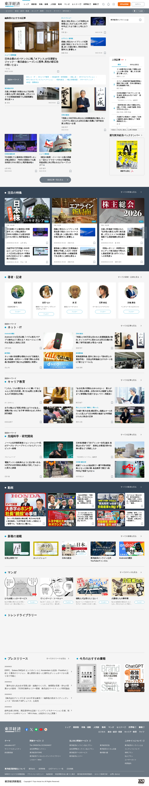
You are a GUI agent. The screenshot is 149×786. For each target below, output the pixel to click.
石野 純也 (103, 303)
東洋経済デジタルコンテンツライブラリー (45, 756)
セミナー (75, 4)
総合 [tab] (119, 64)
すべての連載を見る (129, 536)
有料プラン (129, 752)
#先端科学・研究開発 (60, 77)
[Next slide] (144, 232)
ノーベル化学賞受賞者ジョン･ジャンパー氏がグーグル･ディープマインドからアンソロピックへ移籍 (23, 445)
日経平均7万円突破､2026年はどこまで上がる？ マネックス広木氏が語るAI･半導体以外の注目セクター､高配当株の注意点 (18, 253)
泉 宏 (74, 303)
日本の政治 (66, 558)
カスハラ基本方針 (101, 774)
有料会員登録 (124, 4)
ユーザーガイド (130, 760)
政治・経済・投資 (22, 11)
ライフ (48, 11)
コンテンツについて (132, 749)
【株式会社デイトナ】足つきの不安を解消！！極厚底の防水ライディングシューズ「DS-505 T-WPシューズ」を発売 (36, 699)
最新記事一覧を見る (55, 180)
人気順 (53, 4)
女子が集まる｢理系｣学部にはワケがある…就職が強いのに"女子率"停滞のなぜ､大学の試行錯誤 (23, 410)
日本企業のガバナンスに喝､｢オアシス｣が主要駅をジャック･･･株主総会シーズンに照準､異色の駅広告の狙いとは (32, 61)
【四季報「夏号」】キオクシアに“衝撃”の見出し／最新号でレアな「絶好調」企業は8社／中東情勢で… (134, 517)
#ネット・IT (30, 77)
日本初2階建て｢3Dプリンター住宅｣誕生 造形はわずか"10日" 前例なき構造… (129, 95)
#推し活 (73, 77)
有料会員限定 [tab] (134, 64)
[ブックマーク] (58, 71)
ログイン (138, 4)
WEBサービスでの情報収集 (15, 774)
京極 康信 (131, 303)
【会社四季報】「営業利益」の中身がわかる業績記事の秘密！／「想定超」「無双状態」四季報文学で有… (85, 499)
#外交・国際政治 (32, 82)
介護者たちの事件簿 (120, 598)
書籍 (95, 4)
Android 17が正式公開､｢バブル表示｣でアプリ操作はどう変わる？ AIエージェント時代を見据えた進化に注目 (23, 340)
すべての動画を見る (129, 487)
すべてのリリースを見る (56, 658)
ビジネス (9, 11)
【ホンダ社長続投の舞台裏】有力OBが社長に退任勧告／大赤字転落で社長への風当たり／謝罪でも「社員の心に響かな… (23, 521)
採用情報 (42, 769)
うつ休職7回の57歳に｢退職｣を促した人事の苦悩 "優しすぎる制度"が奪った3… (129, 71)
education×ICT (10, 745)
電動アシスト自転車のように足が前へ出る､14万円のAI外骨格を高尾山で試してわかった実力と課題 (23, 465)
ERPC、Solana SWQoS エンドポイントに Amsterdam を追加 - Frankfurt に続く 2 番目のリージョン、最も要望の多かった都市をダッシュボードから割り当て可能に (37, 673)
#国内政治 (60, 80)
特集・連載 (43, 4)
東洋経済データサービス (78, 752)
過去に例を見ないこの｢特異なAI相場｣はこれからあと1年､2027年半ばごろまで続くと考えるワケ (75, 25)
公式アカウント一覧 (56, 769)
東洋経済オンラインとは (120, 20)
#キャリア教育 (43, 77)
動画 (60, 4)
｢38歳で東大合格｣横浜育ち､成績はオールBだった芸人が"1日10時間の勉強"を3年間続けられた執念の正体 (94, 413)
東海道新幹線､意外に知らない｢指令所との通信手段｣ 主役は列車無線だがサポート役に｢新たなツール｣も (94, 359)
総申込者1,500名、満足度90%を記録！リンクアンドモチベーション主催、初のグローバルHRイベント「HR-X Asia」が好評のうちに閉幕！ (37, 712)
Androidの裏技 (125, 558)
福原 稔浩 (18, 303)
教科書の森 (104, 752)
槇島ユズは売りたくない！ (87, 598)
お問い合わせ (115, 774)
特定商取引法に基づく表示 (65, 774)
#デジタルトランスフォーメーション (40, 80)
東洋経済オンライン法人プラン (80, 745)
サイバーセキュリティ (13, 749)
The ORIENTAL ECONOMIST (40, 745)
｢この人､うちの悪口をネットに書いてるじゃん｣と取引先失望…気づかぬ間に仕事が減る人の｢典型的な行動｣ (23, 391)
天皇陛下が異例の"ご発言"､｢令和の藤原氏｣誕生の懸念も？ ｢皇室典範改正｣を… (129, 119)
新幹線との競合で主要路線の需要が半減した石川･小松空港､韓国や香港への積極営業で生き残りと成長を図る (66, 252)
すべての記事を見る (129, 326)
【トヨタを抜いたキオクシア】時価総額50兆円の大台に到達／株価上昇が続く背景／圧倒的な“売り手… (85, 517)
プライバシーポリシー (35, 774)
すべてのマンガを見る (128, 572)
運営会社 (32, 769)
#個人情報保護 (72, 80)
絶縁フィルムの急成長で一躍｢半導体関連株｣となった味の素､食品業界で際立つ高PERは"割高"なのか (93, 468)
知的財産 (49, 774)
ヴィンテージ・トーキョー (51, 598)
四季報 (86, 4)
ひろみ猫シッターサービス (16, 598)
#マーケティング (86, 80)
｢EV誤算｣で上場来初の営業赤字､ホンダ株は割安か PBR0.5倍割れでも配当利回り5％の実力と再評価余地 (20, 159)
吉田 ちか (46, 303)
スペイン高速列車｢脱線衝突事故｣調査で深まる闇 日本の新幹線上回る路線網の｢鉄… (129, 83)
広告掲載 (70, 769)
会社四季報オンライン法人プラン (81, 749)
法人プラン (129, 756)
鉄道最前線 (9, 752)
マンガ (67, 4)
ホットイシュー (39, 558)
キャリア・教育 (38, 11)
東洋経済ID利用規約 (84, 774)
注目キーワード (13, 80)
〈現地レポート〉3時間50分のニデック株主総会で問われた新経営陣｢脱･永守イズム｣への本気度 (113, 252)
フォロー (17, 312)
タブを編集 (139, 11)
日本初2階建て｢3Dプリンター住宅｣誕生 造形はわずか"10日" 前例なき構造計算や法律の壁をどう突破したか (94, 445)
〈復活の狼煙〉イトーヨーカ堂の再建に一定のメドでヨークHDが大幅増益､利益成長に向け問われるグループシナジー (55, 161)
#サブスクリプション (87, 77)
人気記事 (116, 60)
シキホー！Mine (35, 760)
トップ (26, 4)
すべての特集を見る (129, 192)
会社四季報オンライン (38, 749)
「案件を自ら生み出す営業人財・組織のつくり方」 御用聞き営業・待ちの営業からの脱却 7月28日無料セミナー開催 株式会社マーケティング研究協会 (37, 687)
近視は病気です (11, 558)
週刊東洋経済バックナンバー (124, 135)
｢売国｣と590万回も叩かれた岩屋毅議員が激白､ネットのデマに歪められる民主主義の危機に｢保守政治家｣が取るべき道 (83, 120)
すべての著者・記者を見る (128, 277)
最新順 (34, 4)
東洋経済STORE (36, 752)
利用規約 (128, 763)
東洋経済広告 (105, 745)
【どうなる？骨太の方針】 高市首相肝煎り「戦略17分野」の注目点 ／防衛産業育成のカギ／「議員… (134, 499)
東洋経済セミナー (76, 756)
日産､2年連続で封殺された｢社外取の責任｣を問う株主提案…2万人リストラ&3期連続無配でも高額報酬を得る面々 (20, 95)
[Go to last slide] (4, 232)
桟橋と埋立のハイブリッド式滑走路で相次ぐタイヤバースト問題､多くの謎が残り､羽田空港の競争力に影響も (74, 46)
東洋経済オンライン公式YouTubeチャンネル (101, 559)
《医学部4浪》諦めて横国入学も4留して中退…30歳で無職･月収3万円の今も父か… (129, 107)
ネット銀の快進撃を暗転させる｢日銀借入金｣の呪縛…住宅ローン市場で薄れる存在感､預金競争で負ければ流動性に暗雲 (22, 359)
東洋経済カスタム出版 (108, 749)
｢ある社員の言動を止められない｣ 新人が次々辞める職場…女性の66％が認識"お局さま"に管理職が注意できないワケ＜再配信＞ (94, 391)
